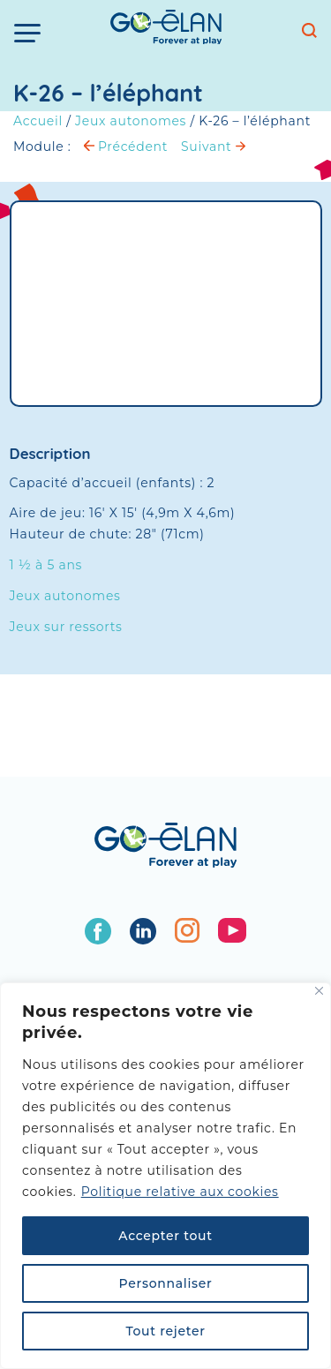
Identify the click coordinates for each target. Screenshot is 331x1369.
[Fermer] (319, 991)
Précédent (126, 146)
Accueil (38, 121)
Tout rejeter (165, 1331)
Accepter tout (165, 1236)
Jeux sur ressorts (66, 627)
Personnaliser (166, 1283)
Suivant (213, 146)
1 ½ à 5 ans (46, 565)
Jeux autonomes (130, 121)
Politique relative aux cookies (180, 1192)
